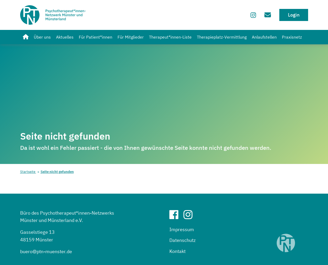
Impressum (181, 229)
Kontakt (177, 251)
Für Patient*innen (95, 37)
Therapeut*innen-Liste (170, 37)
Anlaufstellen (264, 37)
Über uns (42, 37)
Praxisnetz (292, 37)
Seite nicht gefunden (57, 171)
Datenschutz (182, 240)
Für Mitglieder (131, 37)
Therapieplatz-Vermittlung (222, 37)
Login (293, 15)
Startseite (28, 171)
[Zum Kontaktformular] (267, 15)
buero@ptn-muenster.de (46, 251)
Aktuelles (65, 37)
